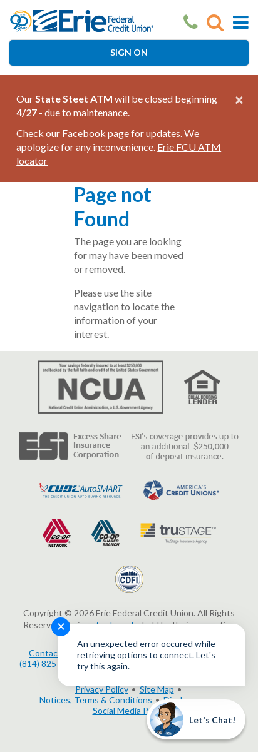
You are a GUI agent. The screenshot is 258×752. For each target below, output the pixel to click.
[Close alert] (239, 99)
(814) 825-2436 (49, 663)
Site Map (157, 689)
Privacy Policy (101, 689)
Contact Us (51, 653)
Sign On (129, 52)
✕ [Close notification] (61, 626)
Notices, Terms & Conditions (95, 699)
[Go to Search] (215, 22)
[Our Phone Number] (190, 22)
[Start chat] (196, 719)
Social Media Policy (129, 710)
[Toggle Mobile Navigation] (241, 22)
